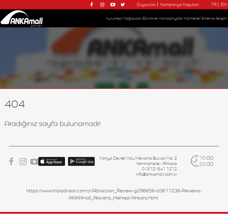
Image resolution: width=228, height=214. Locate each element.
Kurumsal (114, 18)
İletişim (221, 18)
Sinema (208, 18)
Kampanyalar (171, 18)
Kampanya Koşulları (179, 4)
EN (224, 4)
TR (213, 4)
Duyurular (146, 4)
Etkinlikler (150, 18)
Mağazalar (132, 18)
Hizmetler (192, 18)
